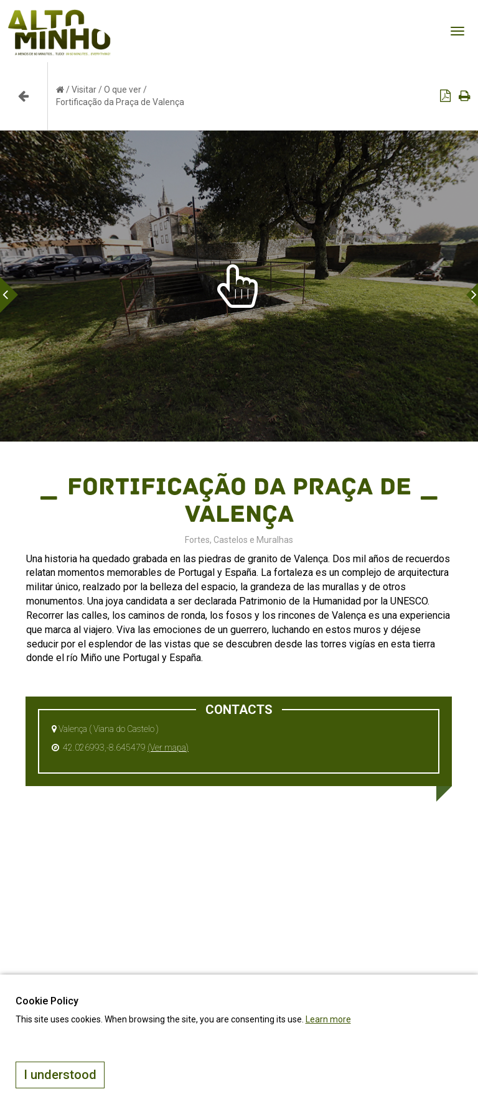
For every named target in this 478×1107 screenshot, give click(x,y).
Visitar (84, 90)
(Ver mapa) (168, 748)
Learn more (328, 1019)
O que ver (122, 90)
